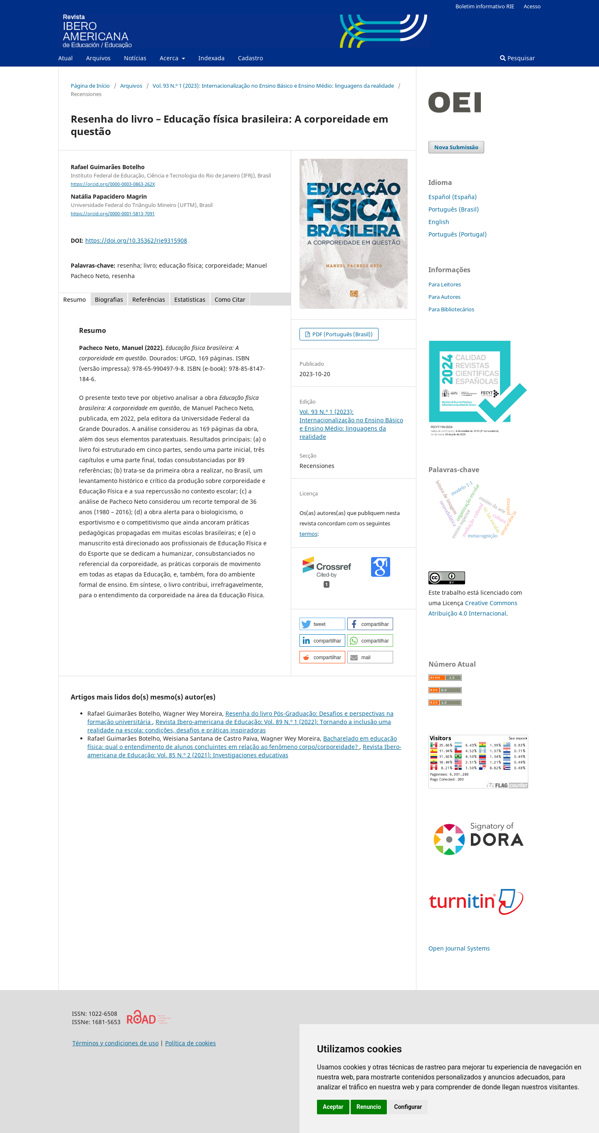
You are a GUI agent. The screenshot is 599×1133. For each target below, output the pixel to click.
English (438, 222)
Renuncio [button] (368, 1106)
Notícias (135, 58)
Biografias (109, 299)
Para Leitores (444, 284)
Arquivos (98, 58)
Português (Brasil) (453, 209)
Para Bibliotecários (451, 309)
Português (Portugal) (457, 234)
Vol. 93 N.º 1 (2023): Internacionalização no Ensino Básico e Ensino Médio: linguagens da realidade (273, 85)
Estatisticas (189, 299)
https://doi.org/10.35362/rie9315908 (136, 240)
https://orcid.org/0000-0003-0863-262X (113, 184)
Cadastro (250, 58)
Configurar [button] (408, 1106)
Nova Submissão (456, 147)
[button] (322, 624)
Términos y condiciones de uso (115, 1043)
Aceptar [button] (333, 1106)
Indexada (211, 58)
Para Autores (444, 296)
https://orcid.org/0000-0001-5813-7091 (113, 214)
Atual (65, 58)
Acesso (532, 6)
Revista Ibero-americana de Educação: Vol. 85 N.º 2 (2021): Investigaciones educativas (244, 751)
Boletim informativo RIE (484, 6)
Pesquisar (517, 58)
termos (308, 533)
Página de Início (90, 85)
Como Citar (230, 299)
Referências (148, 299)
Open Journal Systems (459, 948)
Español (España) (452, 197)
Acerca (170, 58)
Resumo (74, 299)
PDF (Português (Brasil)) (342, 334)
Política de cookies (190, 1043)
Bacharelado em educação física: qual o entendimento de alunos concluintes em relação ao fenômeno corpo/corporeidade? (242, 742)
